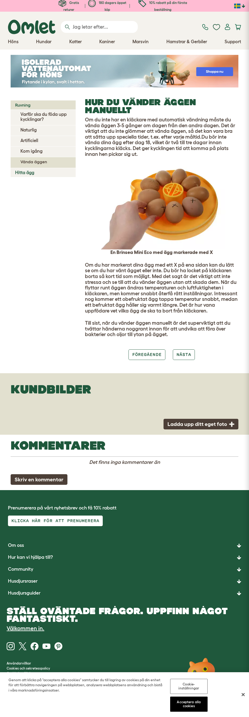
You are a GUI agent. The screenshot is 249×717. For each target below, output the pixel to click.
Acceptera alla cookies (189, 705)
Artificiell (29, 140)
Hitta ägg (24, 172)
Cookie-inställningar (188, 687)
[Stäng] (243, 695)
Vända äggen (33, 161)
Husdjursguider (24, 593)
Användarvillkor (19, 663)
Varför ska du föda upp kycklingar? (43, 117)
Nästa (184, 355)
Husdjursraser (23, 581)
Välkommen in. (25, 628)
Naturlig (28, 129)
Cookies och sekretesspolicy (28, 668)
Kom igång (31, 151)
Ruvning (23, 105)
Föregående (146, 355)
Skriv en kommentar (39, 479)
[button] (124, 593)
